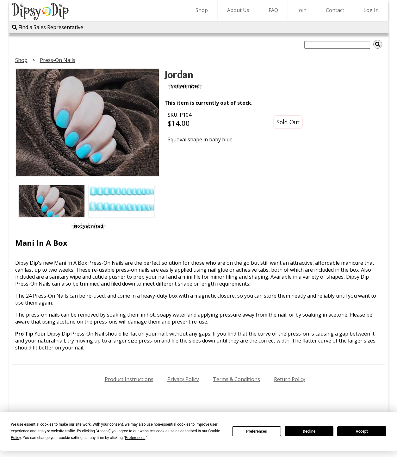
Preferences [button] (135, 437)
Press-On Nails (57, 60)
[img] (377, 44)
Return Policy (289, 379)
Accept (362, 431)
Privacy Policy (183, 379)
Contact (335, 10)
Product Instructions (129, 379)
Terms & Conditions (236, 379)
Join (302, 10)
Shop (201, 10)
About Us (238, 10)
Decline (309, 431)
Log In (371, 10)
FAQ (273, 10)
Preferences (256, 431)
